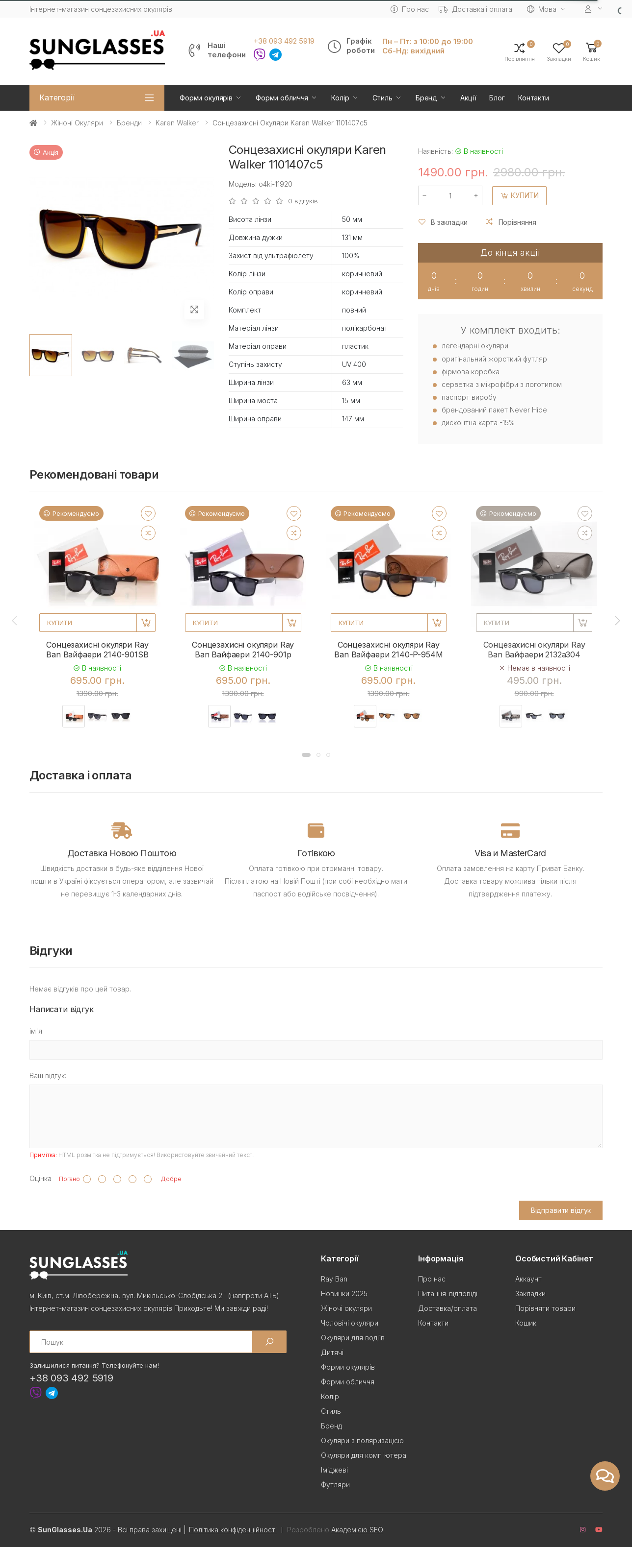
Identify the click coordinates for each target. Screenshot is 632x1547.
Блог (496, 98)
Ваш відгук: (47, 1075)
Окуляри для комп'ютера (363, 1455)
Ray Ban (334, 1279)
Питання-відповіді (447, 1293)
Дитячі (332, 1352)
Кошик (525, 1323)
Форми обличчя (282, 98)
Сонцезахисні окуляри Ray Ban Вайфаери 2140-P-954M (388, 649)
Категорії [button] (57, 97)
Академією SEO (357, 1529)
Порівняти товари (545, 1308)
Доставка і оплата (476, 9)
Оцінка (40, 1178)
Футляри (335, 1484)
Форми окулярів (206, 98)
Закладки (530, 1293)
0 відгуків (303, 201)
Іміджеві (334, 1470)
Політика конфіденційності (233, 1529)
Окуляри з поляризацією (362, 1440)
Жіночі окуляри (77, 123)
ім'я (35, 1031)
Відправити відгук (561, 1210)
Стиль (382, 98)
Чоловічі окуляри (349, 1323)
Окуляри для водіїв (353, 1337)
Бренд (426, 98)
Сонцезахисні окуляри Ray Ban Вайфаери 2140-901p (243, 649)
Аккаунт (528, 1279)
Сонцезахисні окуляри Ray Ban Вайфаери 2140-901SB (97, 649)
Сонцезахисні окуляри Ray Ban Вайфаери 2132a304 (534, 649)
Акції (468, 98)
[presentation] (15, 620)
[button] (591, 51)
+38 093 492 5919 (284, 41)
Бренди (129, 123)
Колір (340, 98)
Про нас (410, 9)
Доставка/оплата (447, 1308)
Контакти (533, 98)
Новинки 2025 (344, 1293)
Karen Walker (177, 123)
